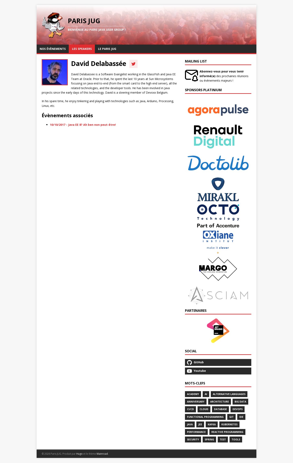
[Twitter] (133, 64)
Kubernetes (229, 424)
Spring (209, 439)
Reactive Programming (227, 432)
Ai (206, 394)
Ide (241, 417)
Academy (193, 394)
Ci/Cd (190, 409)
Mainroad (102, 453)
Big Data (240, 401)
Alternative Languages (229, 394)
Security (193, 439)
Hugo (79, 453)
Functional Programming (205, 417)
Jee (200, 424)
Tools (236, 439)
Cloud (204, 409)
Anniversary (195, 401)
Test (223, 439)
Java (190, 424)
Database (220, 409)
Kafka (212, 424)
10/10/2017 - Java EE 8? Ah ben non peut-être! (83, 125)
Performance (196, 432)
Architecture (219, 401)
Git (231, 417)
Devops (238, 409)
